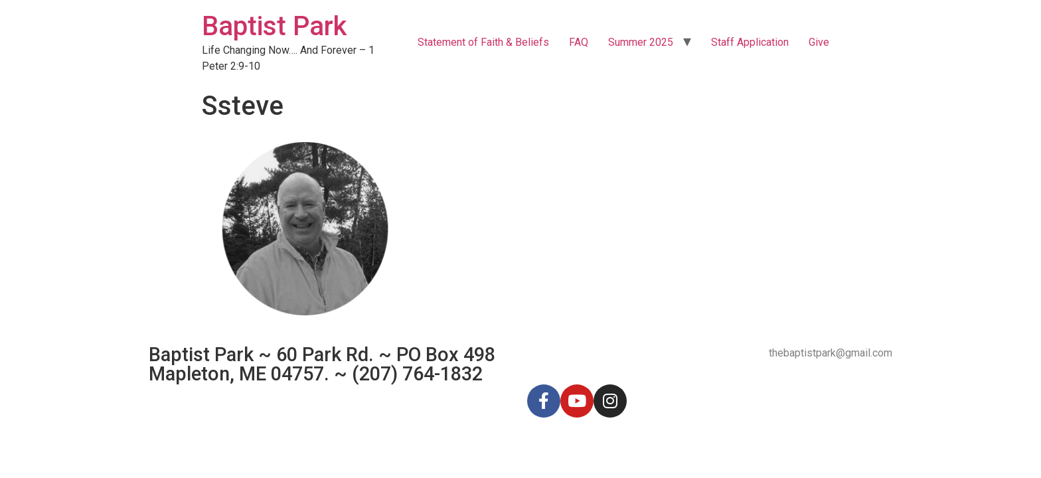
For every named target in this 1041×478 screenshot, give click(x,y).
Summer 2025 (640, 42)
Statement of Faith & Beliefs (483, 42)
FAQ (578, 42)
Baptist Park (274, 26)
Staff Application (750, 42)
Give (819, 42)
